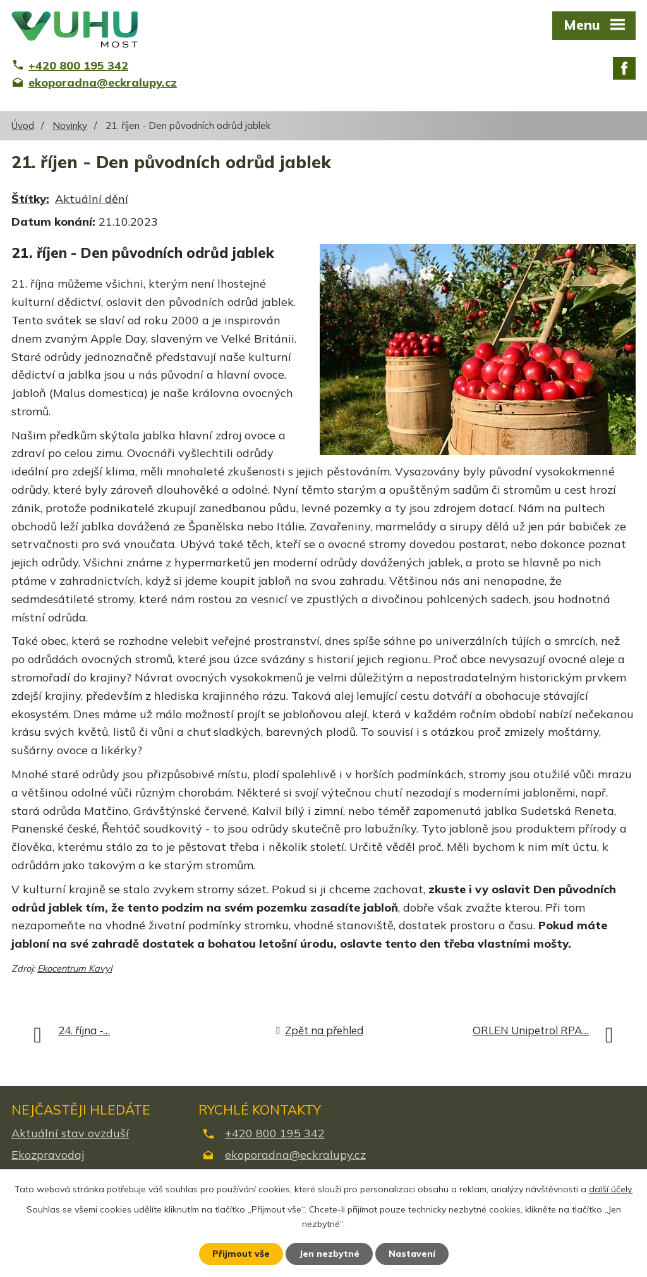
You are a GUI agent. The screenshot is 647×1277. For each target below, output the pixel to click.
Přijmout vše (241, 1253)
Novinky (69, 125)
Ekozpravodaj (47, 1154)
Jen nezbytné (329, 1253)
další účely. (611, 1189)
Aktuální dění (91, 199)
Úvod (22, 125)
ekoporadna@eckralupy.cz (295, 1154)
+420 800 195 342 (275, 1133)
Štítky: (30, 199)
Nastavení (412, 1253)
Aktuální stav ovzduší (70, 1133)
